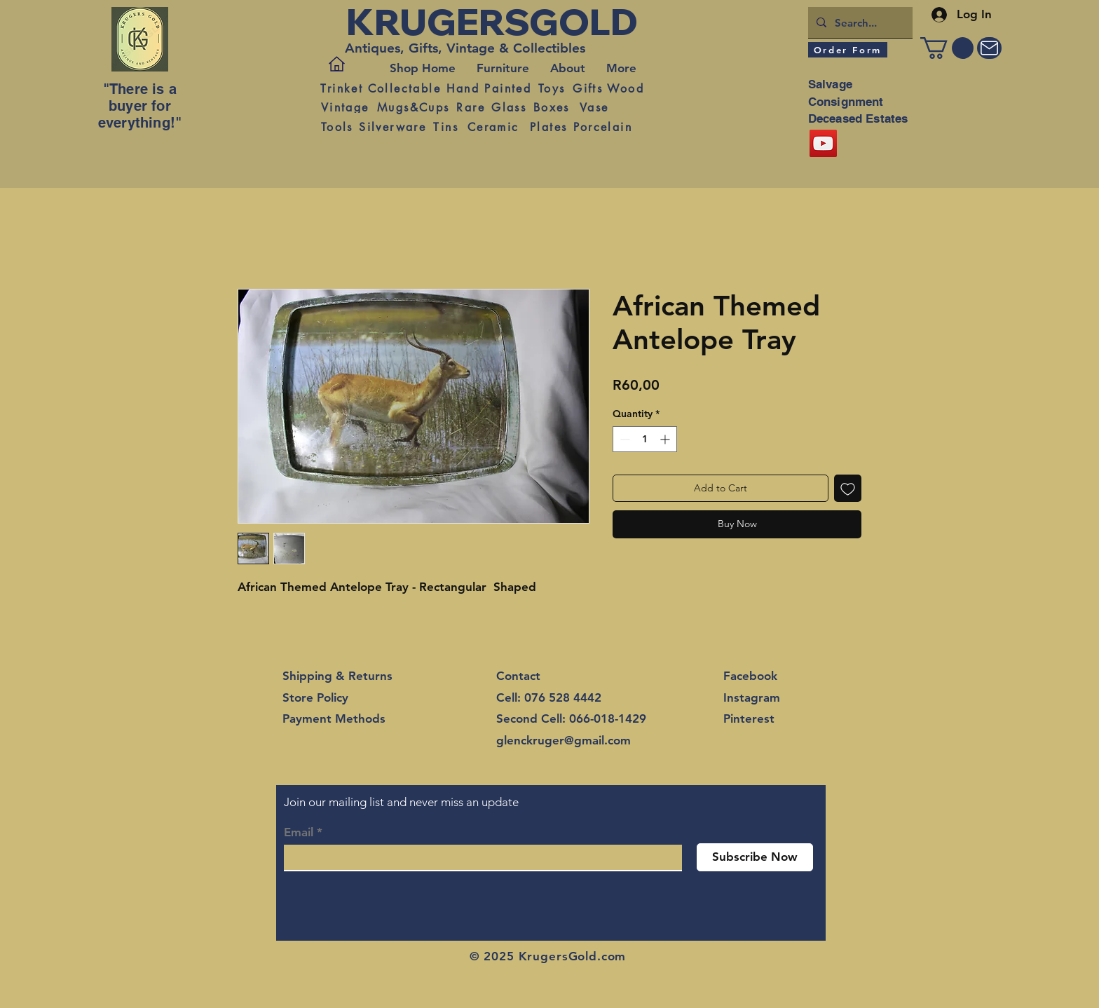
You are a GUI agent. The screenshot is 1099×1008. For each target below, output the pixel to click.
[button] (947, 48)
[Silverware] (392, 127)
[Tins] (446, 127)
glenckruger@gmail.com (563, 740)
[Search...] (859, 22)
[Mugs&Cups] (413, 107)
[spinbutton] (644, 439)
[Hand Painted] (489, 88)
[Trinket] (341, 88)
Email (298, 832)
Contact (518, 676)
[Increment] (666, 439)
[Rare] (470, 107)
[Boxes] (551, 107)
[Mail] (989, 48)
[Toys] (552, 88)
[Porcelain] (602, 127)
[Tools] (336, 126)
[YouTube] (823, 143)
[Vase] (594, 107)
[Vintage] (344, 107)
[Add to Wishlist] (847, 488)
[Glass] (509, 107)
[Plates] (548, 127)
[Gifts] (587, 88)
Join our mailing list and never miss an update (401, 802)
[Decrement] (623, 439)
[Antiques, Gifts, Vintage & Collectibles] (469, 48)
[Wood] (625, 88)
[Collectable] (404, 88)
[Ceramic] (493, 127)
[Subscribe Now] (755, 857)
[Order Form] (847, 49)
